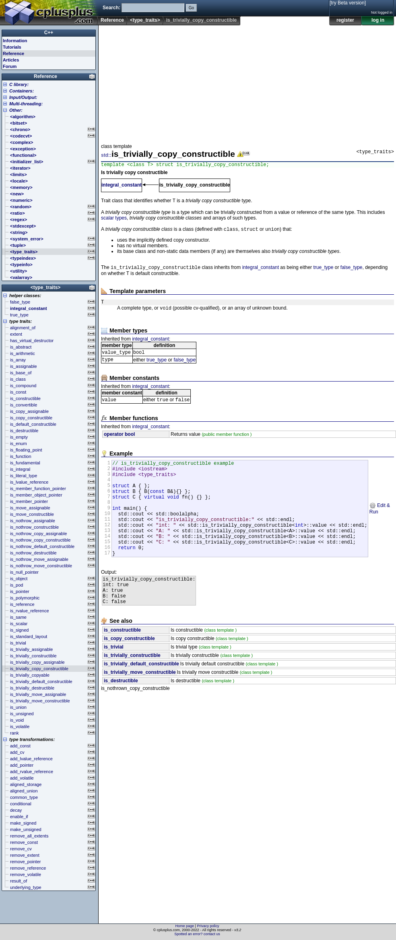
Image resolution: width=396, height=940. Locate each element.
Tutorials (12, 47)
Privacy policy (208, 926)
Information (15, 40)
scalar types (114, 220)
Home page (184, 926)
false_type (351, 271)
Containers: (21, 90)
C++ (49, 32)
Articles (11, 59)
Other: (16, 110)
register (345, 20)
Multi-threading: (26, 103)
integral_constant (121, 186)
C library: (19, 84)
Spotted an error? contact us (197, 934)
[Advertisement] (205, 82)
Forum (9, 66)
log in (377, 20)
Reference (112, 20)
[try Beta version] (348, 3)
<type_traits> (145, 20)
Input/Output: (23, 97)
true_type (323, 271)
